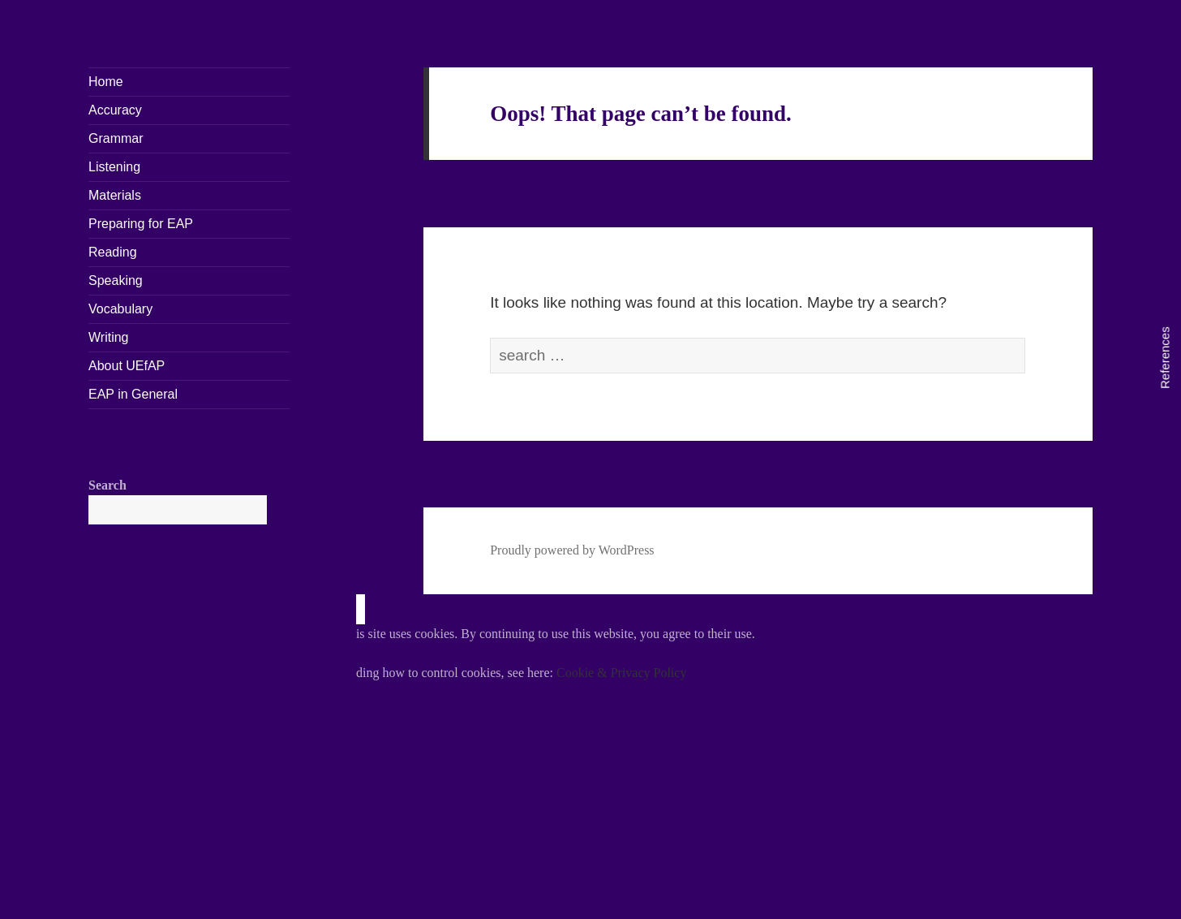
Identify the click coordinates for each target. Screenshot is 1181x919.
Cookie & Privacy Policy (621, 673)
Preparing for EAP (140, 224)
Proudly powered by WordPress (572, 550)
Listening (114, 167)
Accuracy (115, 110)
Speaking (115, 280)
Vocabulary (120, 309)
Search (107, 485)
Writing (108, 337)
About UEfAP (126, 366)
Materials (114, 195)
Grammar (116, 138)
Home (105, 81)
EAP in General (133, 394)
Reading (112, 252)
